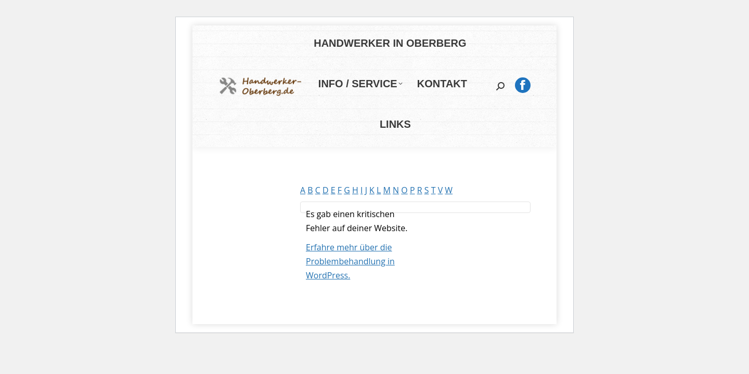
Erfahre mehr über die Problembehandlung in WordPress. (350, 261)
